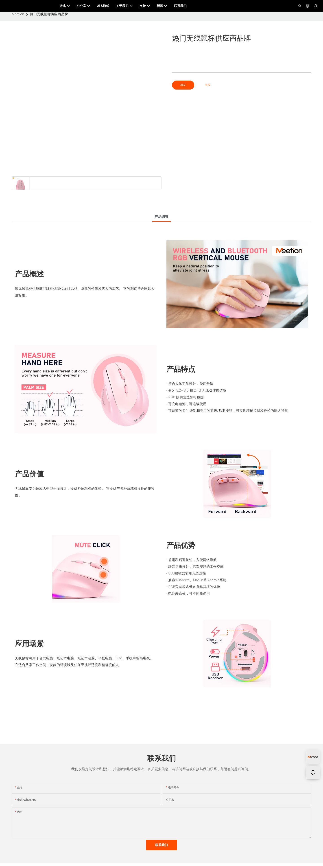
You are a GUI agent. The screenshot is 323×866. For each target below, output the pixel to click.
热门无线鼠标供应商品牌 (49, 14)
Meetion (18, 14)
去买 (207, 85)
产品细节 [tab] (161, 217)
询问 (183, 85)
